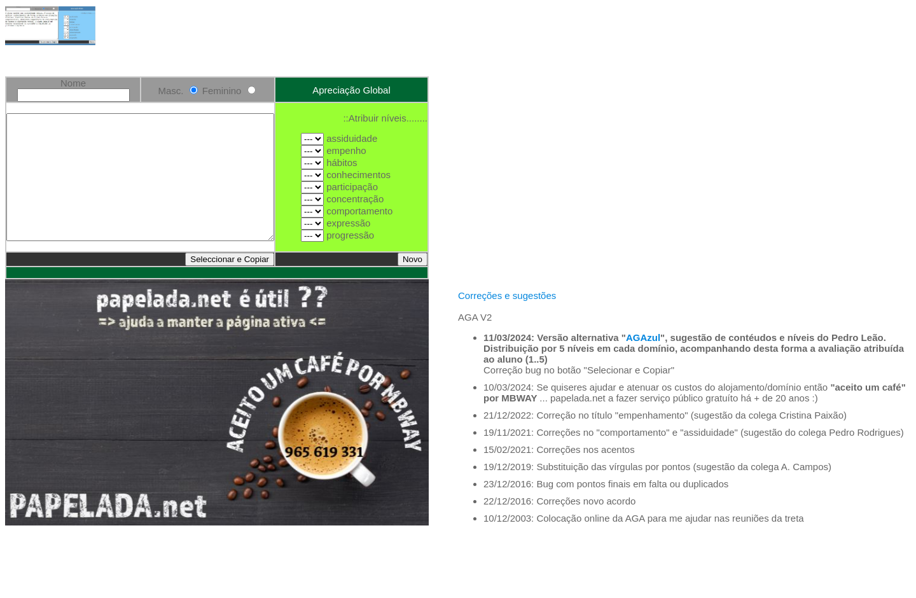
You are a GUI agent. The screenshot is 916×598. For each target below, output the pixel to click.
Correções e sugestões (507, 360)
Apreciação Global (367, 84)
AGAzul (643, 402)
